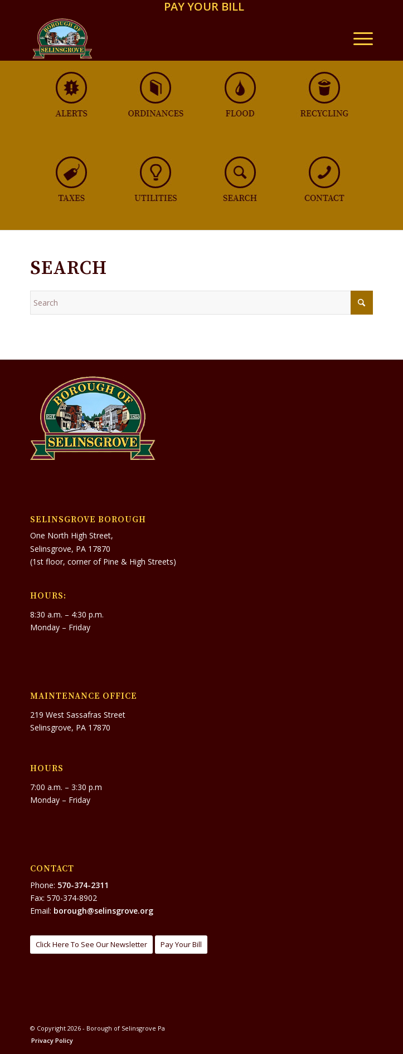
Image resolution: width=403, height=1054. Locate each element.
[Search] (201, 303)
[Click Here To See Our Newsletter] (91, 944)
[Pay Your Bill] (181, 944)
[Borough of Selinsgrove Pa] (167, 38)
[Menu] (357, 38)
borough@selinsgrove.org (103, 910)
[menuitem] (204, 7)
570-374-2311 (83, 885)
